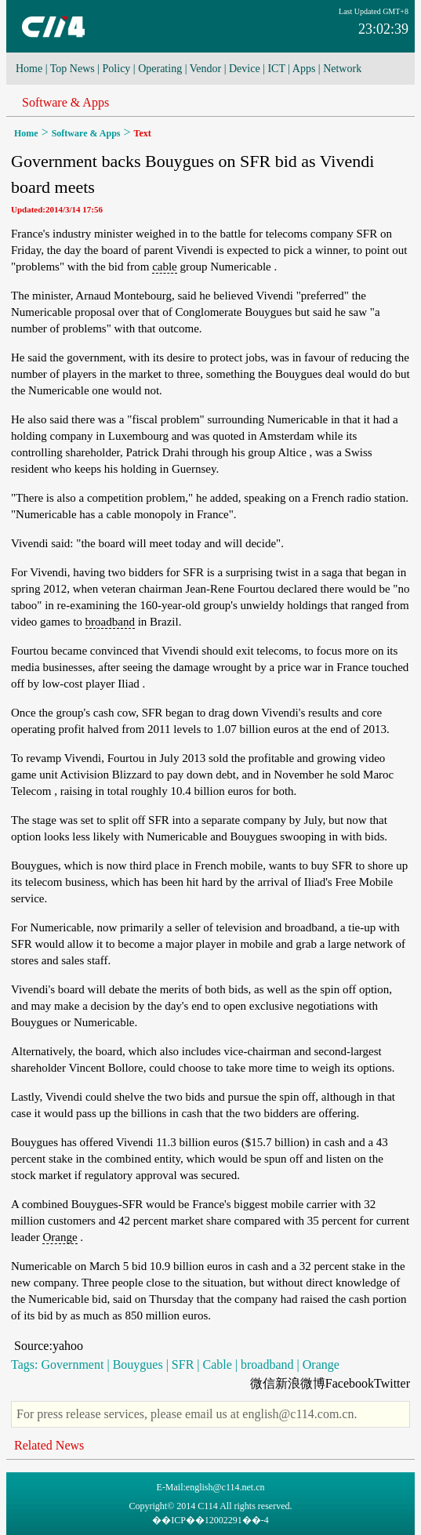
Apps (304, 68)
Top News (72, 68)
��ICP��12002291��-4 (210, 1520)
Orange (59, 1237)
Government (72, 1364)
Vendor (205, 68)
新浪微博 (300, 1383)
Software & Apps (65, 102)
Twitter (392, 1383)
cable (164, 266)
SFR (183, 1364)
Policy (117, 68)
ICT (276, 68)
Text (142, 133)
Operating (160, 68)
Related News (49, 1445)
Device (244, 68)
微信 (262, 1383)
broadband (110, 621)
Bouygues (138, 1364)
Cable (217, 1364)
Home (29, 68)
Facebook (349, 1383)
